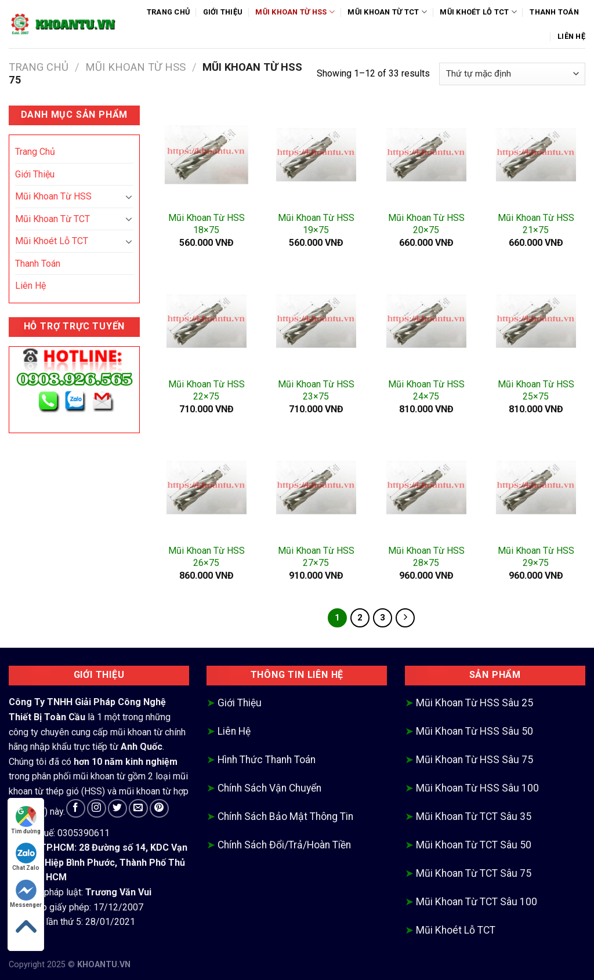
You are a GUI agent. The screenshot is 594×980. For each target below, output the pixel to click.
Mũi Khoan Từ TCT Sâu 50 (473, 845)
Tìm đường (26, 820)
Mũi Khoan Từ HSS (295, 11)
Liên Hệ (571, 36)
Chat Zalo (25, 857)
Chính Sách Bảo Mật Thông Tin (285, 816)
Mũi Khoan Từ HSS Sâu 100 (477, 788)
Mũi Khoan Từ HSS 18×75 (206, 223)
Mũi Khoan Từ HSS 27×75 (316, 556)
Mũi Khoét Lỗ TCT (478, 11)
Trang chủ (38, 67)
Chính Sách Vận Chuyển (269, 788)
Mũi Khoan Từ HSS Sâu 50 (474, 731)
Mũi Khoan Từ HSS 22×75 (206, 390)
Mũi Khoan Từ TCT (387, 11)
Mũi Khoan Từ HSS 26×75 (206, 556)
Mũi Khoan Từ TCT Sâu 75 (473, 873)
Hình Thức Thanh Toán (267, 759)
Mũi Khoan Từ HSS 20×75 (426, 223)
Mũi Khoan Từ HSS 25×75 (536, 390)
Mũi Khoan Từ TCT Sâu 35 (473, 816)
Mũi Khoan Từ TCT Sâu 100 (476, 902)
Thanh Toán (554, 12)
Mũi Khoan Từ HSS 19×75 (316, 223)
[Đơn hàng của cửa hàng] (512, 74)
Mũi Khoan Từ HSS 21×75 (536, 223)
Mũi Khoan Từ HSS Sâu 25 (474, 703)
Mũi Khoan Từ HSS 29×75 (536, 556)
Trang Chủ (168, 12)
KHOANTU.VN (104, 965)
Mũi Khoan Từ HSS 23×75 (316, 390)
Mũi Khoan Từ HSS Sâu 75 (474, 759)
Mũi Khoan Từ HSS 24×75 (426, 390)
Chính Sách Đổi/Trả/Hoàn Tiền (284, 845)
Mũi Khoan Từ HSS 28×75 (426, 556)
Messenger (26, 894)
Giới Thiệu (223, 12)
